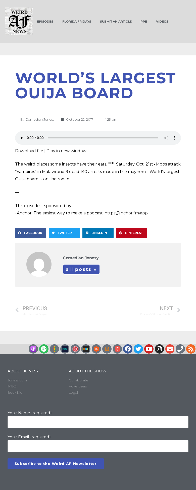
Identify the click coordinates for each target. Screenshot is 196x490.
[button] (30, 233)
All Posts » (81, 269)
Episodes (45, 21)
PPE (143, 21)
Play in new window (66, 150)
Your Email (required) (98, 443)
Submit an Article (116, 21)
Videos (162, 21)
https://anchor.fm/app (126, 213)
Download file (29, 150)
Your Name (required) (98, 419)
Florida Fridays (76, 21)
